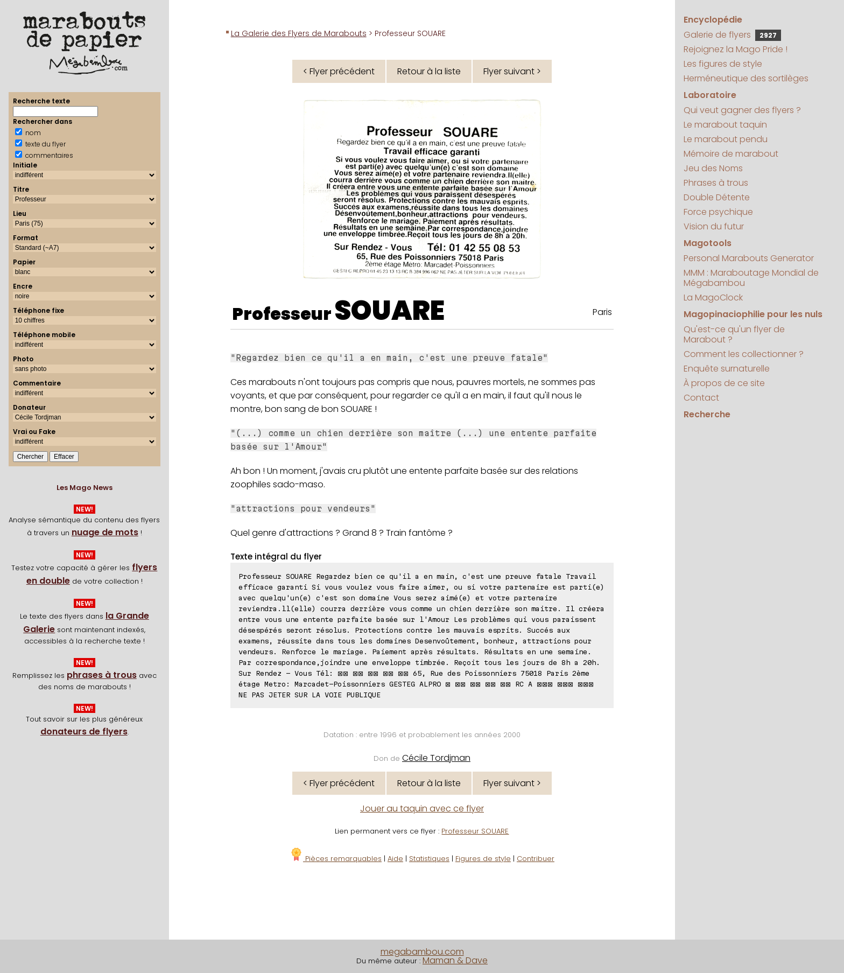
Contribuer (535, 858)
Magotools (708, 243)
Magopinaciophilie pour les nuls (753, 314)
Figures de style (483, 858)
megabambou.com (422, 952)
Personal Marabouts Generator (749, 258)
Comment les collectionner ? (744, 354)
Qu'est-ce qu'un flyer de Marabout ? (734, 334)
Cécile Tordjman (436, 758)
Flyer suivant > (512, 71)
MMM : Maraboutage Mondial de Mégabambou (751, 278)
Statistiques (429, 858)
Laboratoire (710, 95)
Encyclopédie (713, 19)
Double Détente (717, 197)
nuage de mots (105, 532)
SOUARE (389, 311)
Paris (602, 312)
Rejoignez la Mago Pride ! (735, 49)
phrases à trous (102, 675)
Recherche (707, 414)
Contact (701, 397)
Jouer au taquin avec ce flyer (422, 808)
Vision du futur (714, 226)
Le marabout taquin (725, 124)
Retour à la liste (429, 71)
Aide (395, 858)
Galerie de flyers (732, 35)
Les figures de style (723, 64)
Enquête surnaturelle (727, 368)
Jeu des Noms (713, 168)
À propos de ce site (724, 383)
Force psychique (718, 212)
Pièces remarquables (336, 858)
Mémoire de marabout (731, 154)
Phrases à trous (716, 183)
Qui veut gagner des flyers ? (742, 110)
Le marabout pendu (726, 139)
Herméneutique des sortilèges (746, 78)
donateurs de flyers (84, 731)
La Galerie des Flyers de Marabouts (299, 33)
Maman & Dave (455, 960)
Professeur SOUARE (475, 831)
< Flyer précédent (339, 71)
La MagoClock (713, 297)
